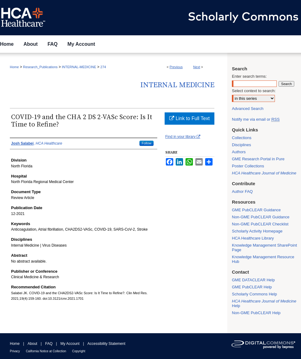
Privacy (15, 351)
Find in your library (182, 137)
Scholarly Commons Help (254, 294)
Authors (239, 152)
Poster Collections (248, 166)
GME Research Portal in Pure (258, 159)
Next (196, 67)
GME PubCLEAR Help (252, 287)
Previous (176, 67)
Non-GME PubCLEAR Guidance (260, 217)
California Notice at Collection (46, 351)
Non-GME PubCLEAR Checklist (260, 224)
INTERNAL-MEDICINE (79, 67)
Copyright (78, 351)
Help (264, 303)
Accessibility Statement (106, 343)
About (32, 343)
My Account (70, 343)
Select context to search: (254, 90)
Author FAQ (242, 191)
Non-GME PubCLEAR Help (256, 312)
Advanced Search (248, 108)
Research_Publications (40, 67)
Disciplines (241, 144)
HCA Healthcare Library (253, 238)
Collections (242, 137)
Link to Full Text (189, 118)
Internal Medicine (177, 85)
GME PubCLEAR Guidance (256, 210)
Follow (146, 143)
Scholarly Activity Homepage (257, 231)
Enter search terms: (249, 76)
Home (14, 67)
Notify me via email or (256, 119)
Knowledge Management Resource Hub (263, 259)
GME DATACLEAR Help (253, 280)
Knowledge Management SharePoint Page (264, 247)
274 (103, 67)
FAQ (49, 343)
